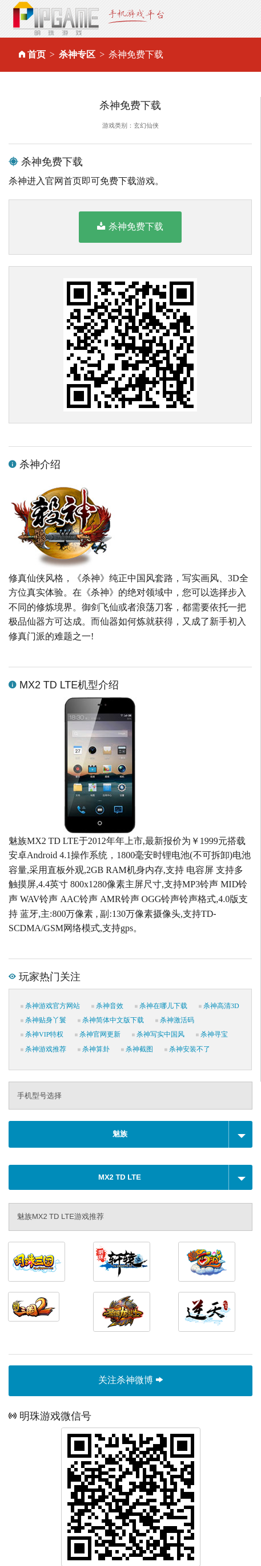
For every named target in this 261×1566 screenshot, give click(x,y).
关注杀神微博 (130, 1380)
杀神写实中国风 (158, 1034)
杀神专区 (77, 54)
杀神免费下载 (130, 226)
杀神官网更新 (98, 1034)
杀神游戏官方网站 (50, 1006)
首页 (36, 54)
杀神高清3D (219, 1006)
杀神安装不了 (187, 1049)
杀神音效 (107, 1006)
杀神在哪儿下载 (161, 1006)
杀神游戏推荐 (43, 1049)
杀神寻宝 (212, 1034)
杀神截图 (137, 1049)
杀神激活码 (174, 1020)
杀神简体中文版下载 (111, 1020)
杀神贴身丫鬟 (43, 1020)
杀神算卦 (94, 1049)
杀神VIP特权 (42, 1034)
